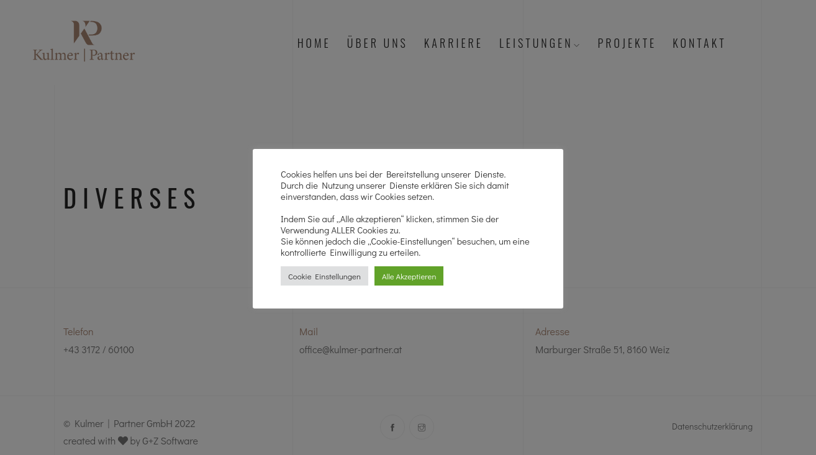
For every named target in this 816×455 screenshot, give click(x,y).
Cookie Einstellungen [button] (324, 276)
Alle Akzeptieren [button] (409, 276)
